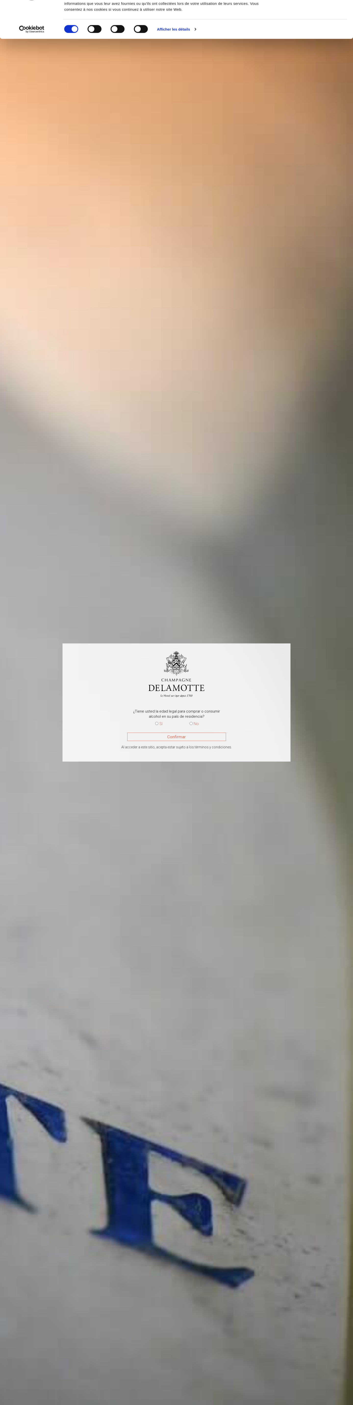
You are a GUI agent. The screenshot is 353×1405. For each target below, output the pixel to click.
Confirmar (176, 736)
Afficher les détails (173, 61)
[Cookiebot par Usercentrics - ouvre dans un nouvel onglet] (31, 61)
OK (312, 13)
